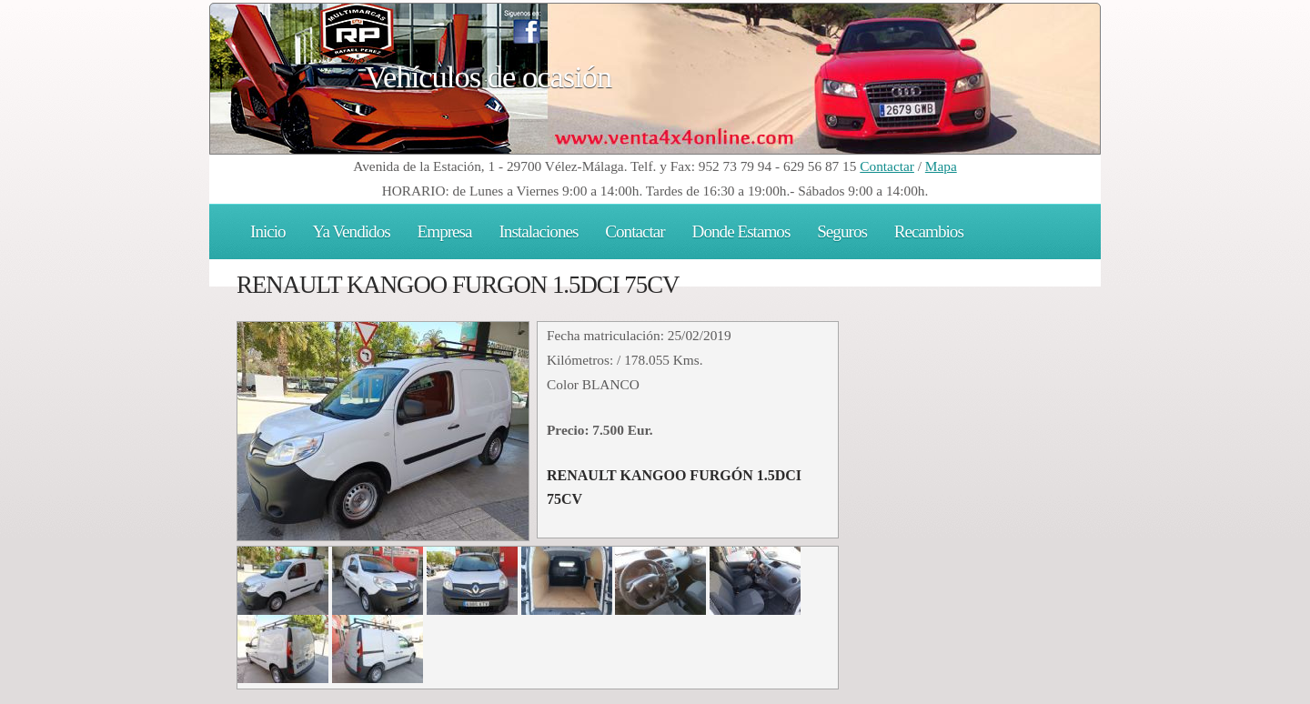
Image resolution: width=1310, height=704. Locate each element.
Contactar (887, 166)
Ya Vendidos (351, 231)
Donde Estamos (741, 231)
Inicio (268, 231)
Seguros (842, 231)
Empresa (445, 231)
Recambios (928, 231)
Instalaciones (538, 231)
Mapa (941, 166)
